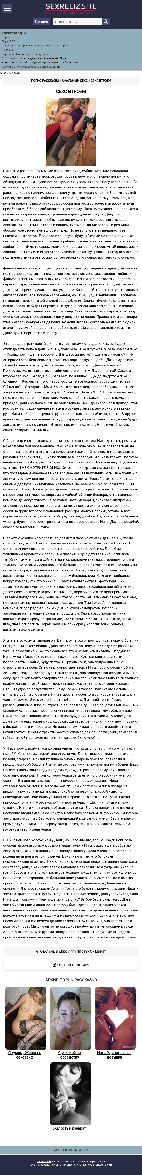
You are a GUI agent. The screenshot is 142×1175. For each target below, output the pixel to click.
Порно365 (8, 41)
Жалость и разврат (69, 1096)
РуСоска (7, 49)
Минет (100, 952)
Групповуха (81, 952)
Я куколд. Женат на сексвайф (24, 1023)
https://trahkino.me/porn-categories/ (25, 54)
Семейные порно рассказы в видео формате (31, 66)
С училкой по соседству (69, 1023)
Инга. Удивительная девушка (114, 1023)
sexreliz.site (44, 1161)
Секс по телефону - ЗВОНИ (71, 1149)
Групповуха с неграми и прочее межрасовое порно (35, 45)
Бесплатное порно (14, 33)
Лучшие (41, 21)
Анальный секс (53, 952)
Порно (6, 37)
